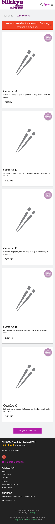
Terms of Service (31, 520)
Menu (4, 471)
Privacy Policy (7, 487)
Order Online (6, 474)
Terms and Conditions (10, 484)
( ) (47, 5)
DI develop (31, 513)
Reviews (5, 481)
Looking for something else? (27, 431)
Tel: (8, 500)
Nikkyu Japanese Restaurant (19, 442)
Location (5, 477)
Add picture (48, 38)
